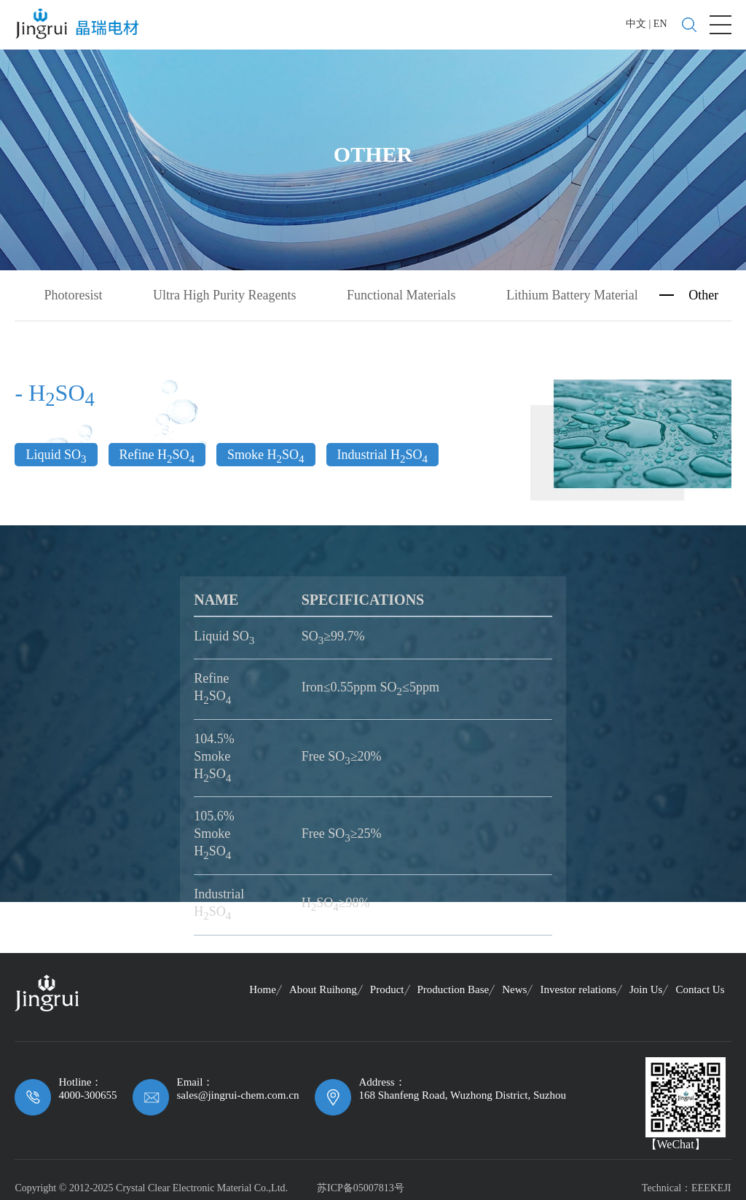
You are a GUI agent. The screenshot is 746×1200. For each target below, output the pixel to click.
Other (703, 293)
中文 (636, 23)
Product (387, 987)
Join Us (645, 987)
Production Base (453, 987)
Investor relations (578, 987)
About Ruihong (323, 987)
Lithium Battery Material (572, 293)
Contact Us (699, 987)
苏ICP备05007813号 (360, 1185)
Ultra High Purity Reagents (224, 293)
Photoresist (73, 293)
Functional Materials (401, 293)
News (514, 987)
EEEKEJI (711, 1185)
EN (660, 23)
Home (262, 987)
